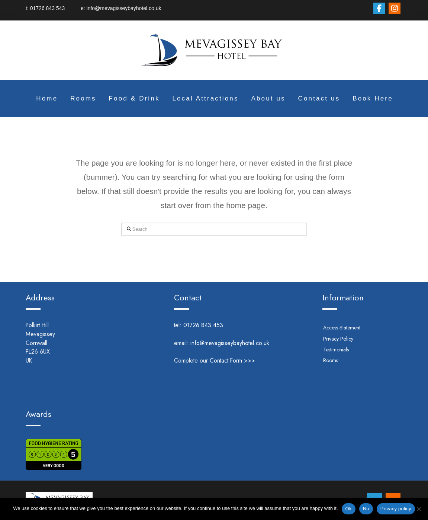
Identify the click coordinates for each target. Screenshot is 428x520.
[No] (418, 509)
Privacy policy (395, 508)
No (366, 508)
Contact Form (226, 360)
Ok (348, 508)
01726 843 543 (55, 8)
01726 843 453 (213, 325)
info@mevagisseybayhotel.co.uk (123, 8)
